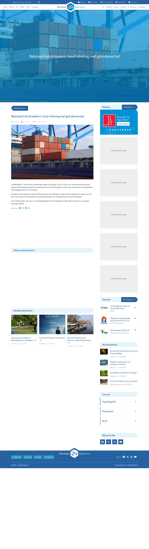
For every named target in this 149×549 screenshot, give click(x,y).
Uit (103, 7)
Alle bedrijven (129, 107)
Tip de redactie (107, 2)
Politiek (22, 7)
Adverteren (121, 2)
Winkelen (109, 7)
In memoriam (132, 7)
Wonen (116, 7)
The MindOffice (132, 465)
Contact (27, 457)
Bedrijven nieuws (20, 108)
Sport (28, 7)
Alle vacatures (128, 300)
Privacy (38, 457)
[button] (107, 130)
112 (17, 7)
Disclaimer (49, 457)
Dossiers (133, 2)
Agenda (82, 2)
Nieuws (11, 7)
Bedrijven (142, 7)
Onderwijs (35, 7)
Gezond (123, 7)
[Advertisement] (52, 229)
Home (5, 7)
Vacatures (93, 2)
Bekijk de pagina (123, 124)
